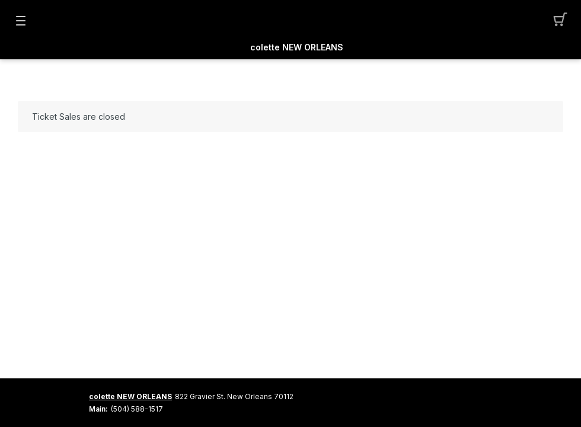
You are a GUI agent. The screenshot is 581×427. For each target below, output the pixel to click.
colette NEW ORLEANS (296, 47)
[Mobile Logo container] (290, 21)
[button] (560, 20)
